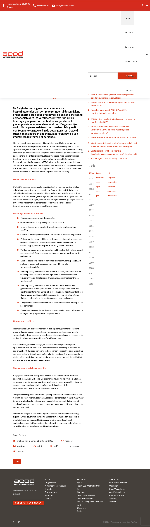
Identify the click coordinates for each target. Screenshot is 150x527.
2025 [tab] (91, 178)
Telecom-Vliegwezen (86, 495)
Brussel (112, 501)
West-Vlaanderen (117, 492)
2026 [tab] (91, 173)
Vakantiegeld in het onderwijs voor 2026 (109, 158)
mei (97, 191)
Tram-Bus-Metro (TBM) (88, 485)
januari (99, 173)
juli (109, 173)
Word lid (49, 495)
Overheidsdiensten (85, 498)
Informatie (115, 18)
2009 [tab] (91, 262)
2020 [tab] (91, 204)
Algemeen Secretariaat (55, 485)
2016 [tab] (91, 226)
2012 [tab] (91, 247)
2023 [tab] (91, 189)
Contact (134, 18)
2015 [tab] (91, 231)
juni (97, 195)
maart (99, 182)
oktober (111, 186)
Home (43, 18)
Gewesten (94, 18)
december (112, 195)
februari (100, 177)
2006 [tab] (91, 278)
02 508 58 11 (43, 5)
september (112, 182)
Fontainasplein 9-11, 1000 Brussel (18, 5)
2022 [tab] (91, 194)
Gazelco (81, 492)
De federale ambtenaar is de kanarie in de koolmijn (113, 137)
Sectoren (74, 18)
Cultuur (80, 511)
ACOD (56, 18)
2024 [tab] (91, 183)
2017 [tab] (91, 220)
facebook (74, 446)
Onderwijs (81, 508)
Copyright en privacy (28, 503)
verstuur (21, 446)
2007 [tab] (91, 273)
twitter (20, 451)
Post (79, 489)
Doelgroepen (51, 492)
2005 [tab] (91, 284)
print (39, 446)
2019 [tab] (91, 210)
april (98, 186)
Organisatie (50, 482)
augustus (112, 177)
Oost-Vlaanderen (117, 489)
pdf (56, 446)
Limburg (113, 498)
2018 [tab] (91, 215)
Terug (16, 461)
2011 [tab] (91, 252)
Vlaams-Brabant (116, 495)
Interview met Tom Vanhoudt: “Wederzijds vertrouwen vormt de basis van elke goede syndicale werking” (110, 129)
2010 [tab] (91, 257)
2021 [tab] (91, 199)
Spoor (79, 482)
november (112, 191)
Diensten (49, 489)
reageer (69, 440)
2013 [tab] (91, 241)
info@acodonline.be (65, 5)
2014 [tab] (91, 236)
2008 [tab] (91, 268)
